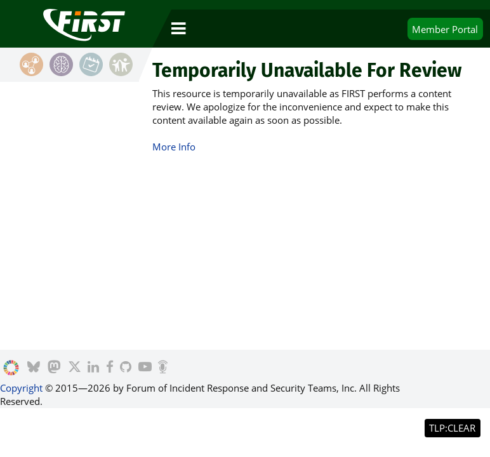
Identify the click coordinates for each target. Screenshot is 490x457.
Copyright (21, 387)
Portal (445, 29)
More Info (173, 146)
